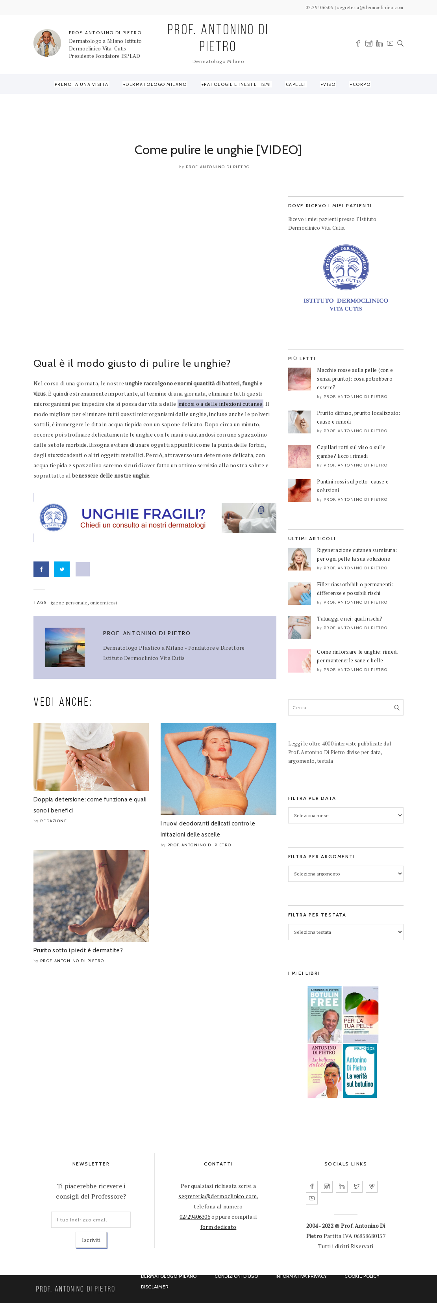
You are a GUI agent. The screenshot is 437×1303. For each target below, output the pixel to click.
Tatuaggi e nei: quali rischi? (349, 618)
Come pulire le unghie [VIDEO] (218, 149)
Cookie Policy (362, 1276)
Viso (329, 84)
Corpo (362, 84)
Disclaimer (155, 1287)
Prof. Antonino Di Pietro (218, 166)
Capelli (296, 84)
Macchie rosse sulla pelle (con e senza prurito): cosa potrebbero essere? (355, 378)
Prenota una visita (82, 84)
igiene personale (69, 603)
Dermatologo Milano (156, 84)
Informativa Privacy (301, 1276)
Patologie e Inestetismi (237, 84)
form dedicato (218, 1227)
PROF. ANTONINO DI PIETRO (105, 32)
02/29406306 (195, 1216)
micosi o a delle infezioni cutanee (220, 403)
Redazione (53, 820)
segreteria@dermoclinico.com (217, 1196)
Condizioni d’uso (236, 1276)
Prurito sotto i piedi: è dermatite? (78, 950)
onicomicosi (103, 603)
